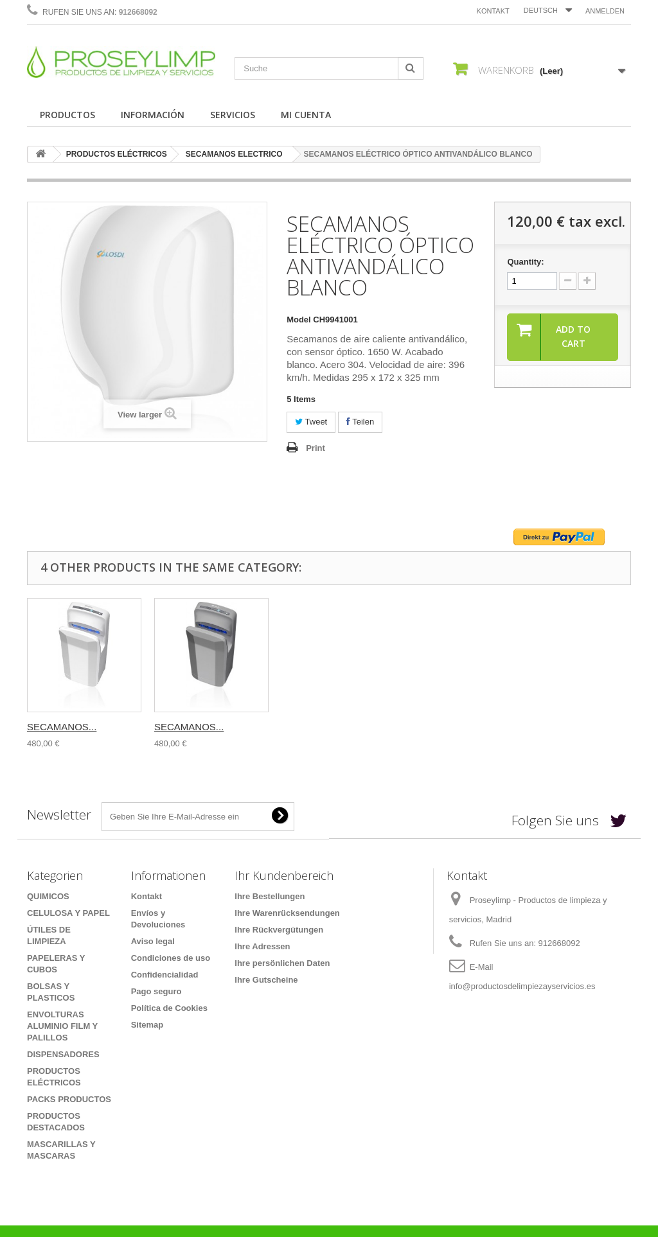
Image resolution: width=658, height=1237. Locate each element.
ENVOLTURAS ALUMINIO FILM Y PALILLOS (62, 1026)
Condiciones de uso (171, 958)
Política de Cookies (169, 1008)
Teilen (360, 421)
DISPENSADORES (63, 1054)
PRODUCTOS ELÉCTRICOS (116, 154)
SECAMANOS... (61, 726)
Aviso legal (153, 941)
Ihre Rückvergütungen (279, 929)
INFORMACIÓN (152, 115)
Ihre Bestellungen (270, 896)
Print (315, 448)
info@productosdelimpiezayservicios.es (522, 986)
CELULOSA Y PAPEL (68, 913)
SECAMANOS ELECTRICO (234, 154)
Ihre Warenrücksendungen (287, 913)
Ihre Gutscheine (266, 980)
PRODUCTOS (67, 115)
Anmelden (605, 11)
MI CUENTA (306, 115)
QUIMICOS (48, 896)
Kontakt (493, 11)
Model (299, 319)
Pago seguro (156, 991)
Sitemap (147, 1025)
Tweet (311, 421)
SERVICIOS (232, 115)
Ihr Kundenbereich (284, 875)
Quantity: (525, 262)
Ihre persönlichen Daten (282, 963)
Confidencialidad (165, 974)
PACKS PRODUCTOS (69, 1099)
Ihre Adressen (262, 946)
